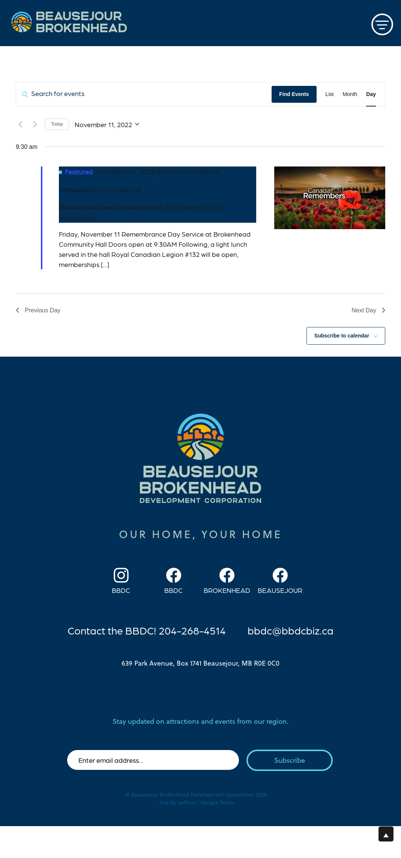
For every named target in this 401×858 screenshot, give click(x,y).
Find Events (294, 94)
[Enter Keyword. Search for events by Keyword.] (144, 94)
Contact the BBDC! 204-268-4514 (147, 630)
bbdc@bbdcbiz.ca (290, 630)
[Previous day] (20, 124)
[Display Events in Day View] (371, 94)
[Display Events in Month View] (349, 94)
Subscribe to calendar (341, 336)
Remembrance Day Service (100, 190)
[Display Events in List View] (330, 94)
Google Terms (217, 802)
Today (57, 124)
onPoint (187, 802)
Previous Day (38, 310)
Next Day (368, 310)
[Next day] (34, 124)
